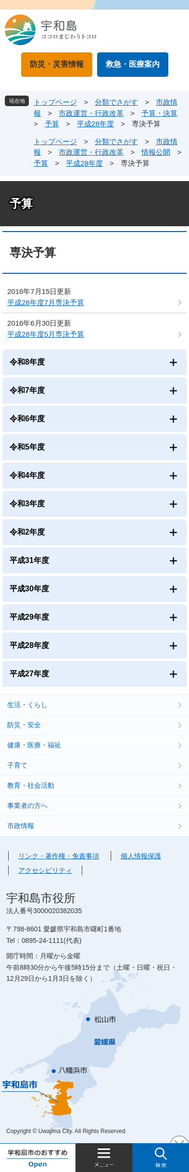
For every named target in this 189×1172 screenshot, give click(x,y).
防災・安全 (24, 725)
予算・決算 (159, 113)
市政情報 (20, 826)
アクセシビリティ (45, 870)
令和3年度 (27, 504)
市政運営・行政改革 (91, 113)
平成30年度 (29, 589)
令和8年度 (27, 362)
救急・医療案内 (133, 64)
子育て (17, 765)
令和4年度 (27, 475)
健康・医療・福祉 (34, 745)
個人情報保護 (141, 856)
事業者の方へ (27, 805)
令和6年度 (27, 419)
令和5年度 (27, 447)
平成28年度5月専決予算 (45, 334)
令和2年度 (27, 532)
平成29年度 (29, 617)
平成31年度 (29, 560)
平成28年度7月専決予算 (45, 302)
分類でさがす (116, 102)
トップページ (55, 102)
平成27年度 (29, 674)
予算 (52, 124)
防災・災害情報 (57, 64)
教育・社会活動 (30, 785)
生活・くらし (27, 704)
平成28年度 (95, 124)
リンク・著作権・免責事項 (58, 856)
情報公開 (155, 152)
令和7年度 (27, 390)
